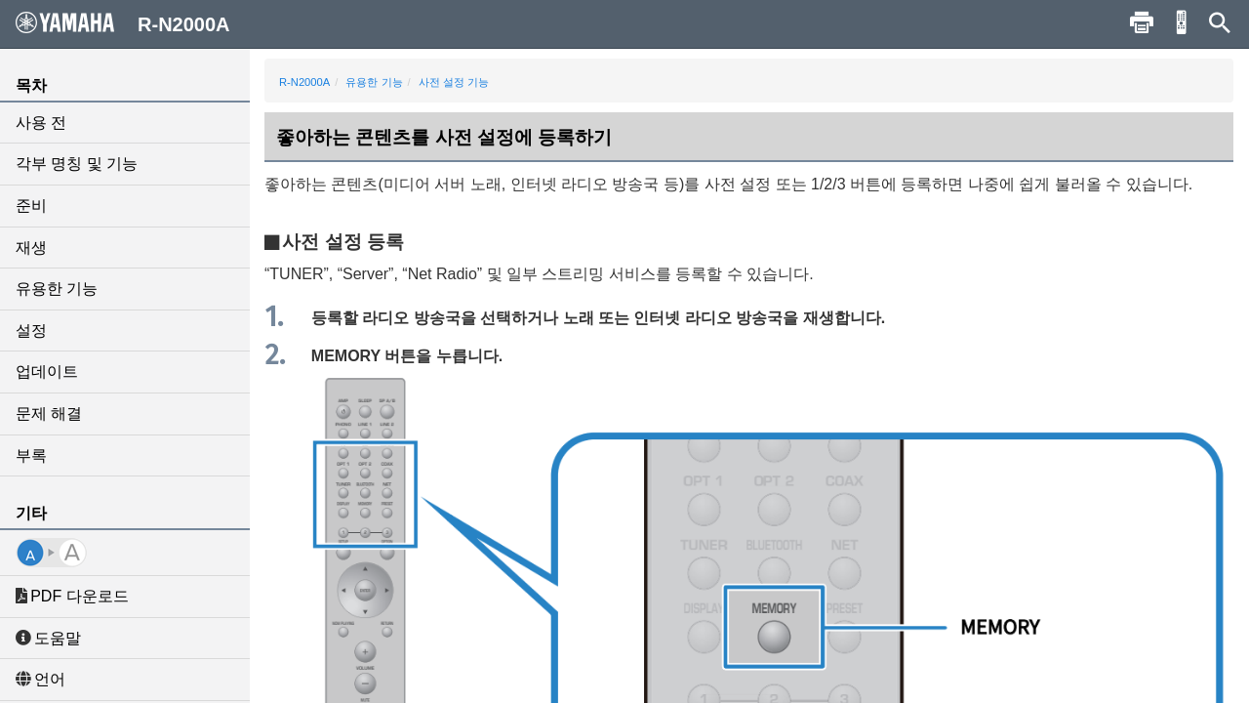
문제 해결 (49, 413)
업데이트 (47, 371)
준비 (31, 205)
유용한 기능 (57, 288)
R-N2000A (304, 82)
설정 (31, 330)
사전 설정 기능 (454, 82)
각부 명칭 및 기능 (77, 163)
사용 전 (41, 122)
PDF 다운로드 (72, 596)
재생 (31, 247)
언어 (40, 679)
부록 (31, 455)
